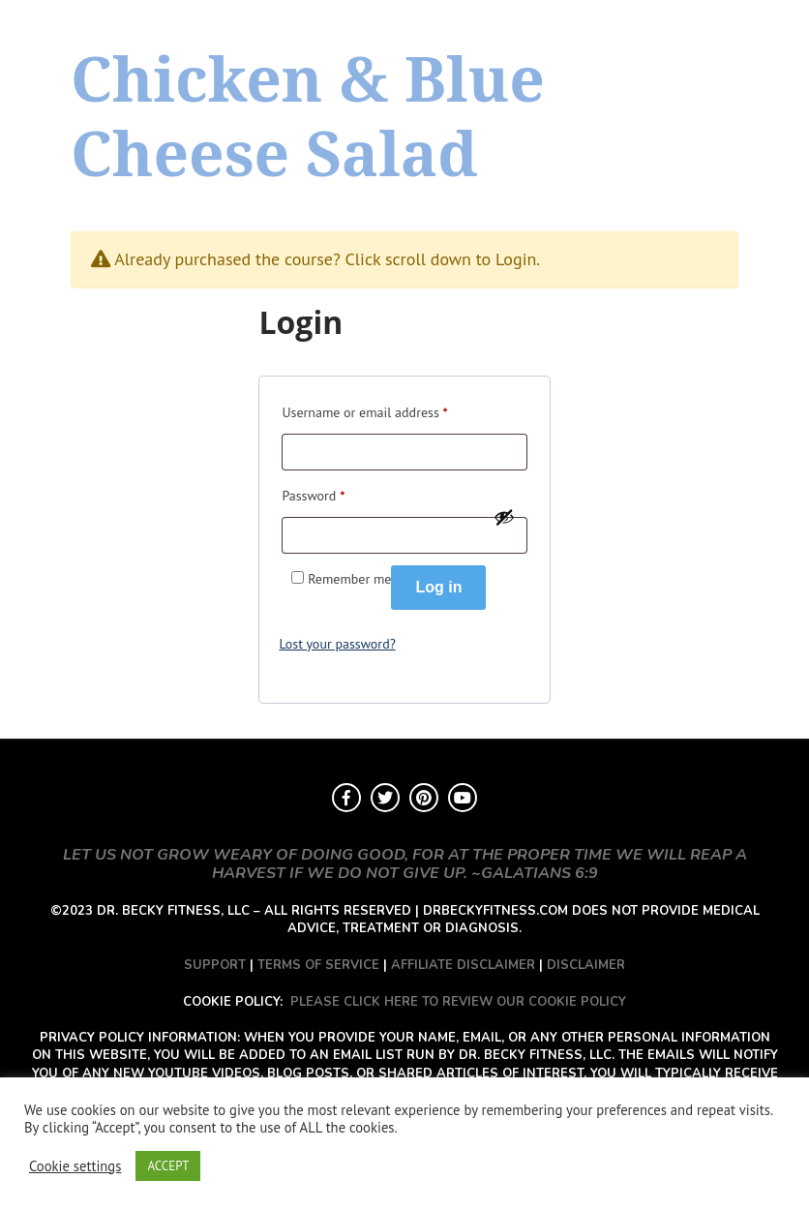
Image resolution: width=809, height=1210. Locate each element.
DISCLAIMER (586, 965)
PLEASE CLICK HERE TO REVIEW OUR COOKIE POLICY (458, 1002)
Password (313, 493)
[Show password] (504, 517)
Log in (438, 587)
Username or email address (364, 410)
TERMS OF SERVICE (318, 965)
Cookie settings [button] (75, 1166)
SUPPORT (215, 965)
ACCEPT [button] (168, 1166)
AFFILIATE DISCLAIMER (463, 965)
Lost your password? (337, 643)
